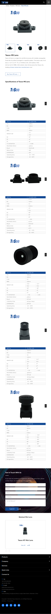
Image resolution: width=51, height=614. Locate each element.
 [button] (45, 48)
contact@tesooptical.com (8, 589)
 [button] (9, 551)
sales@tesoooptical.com (7, 587)
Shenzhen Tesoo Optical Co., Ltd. (15, 599)
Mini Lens (18, 5)
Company (5, 561)
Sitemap (4, 601)
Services (4, 565)
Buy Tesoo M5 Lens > (13, 74)
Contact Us (5, 574)
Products (12, 5)
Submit (11, 509)
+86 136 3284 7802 (6, 583)
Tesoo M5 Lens (24, 5)
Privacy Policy (10, 601)
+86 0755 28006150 (6, 581)
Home (7, 5)
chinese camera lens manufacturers (19, 67)
